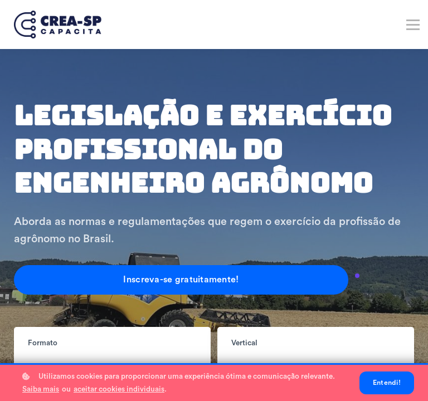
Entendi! (387, 382)
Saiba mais (40, 389)
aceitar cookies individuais (119, 389)
